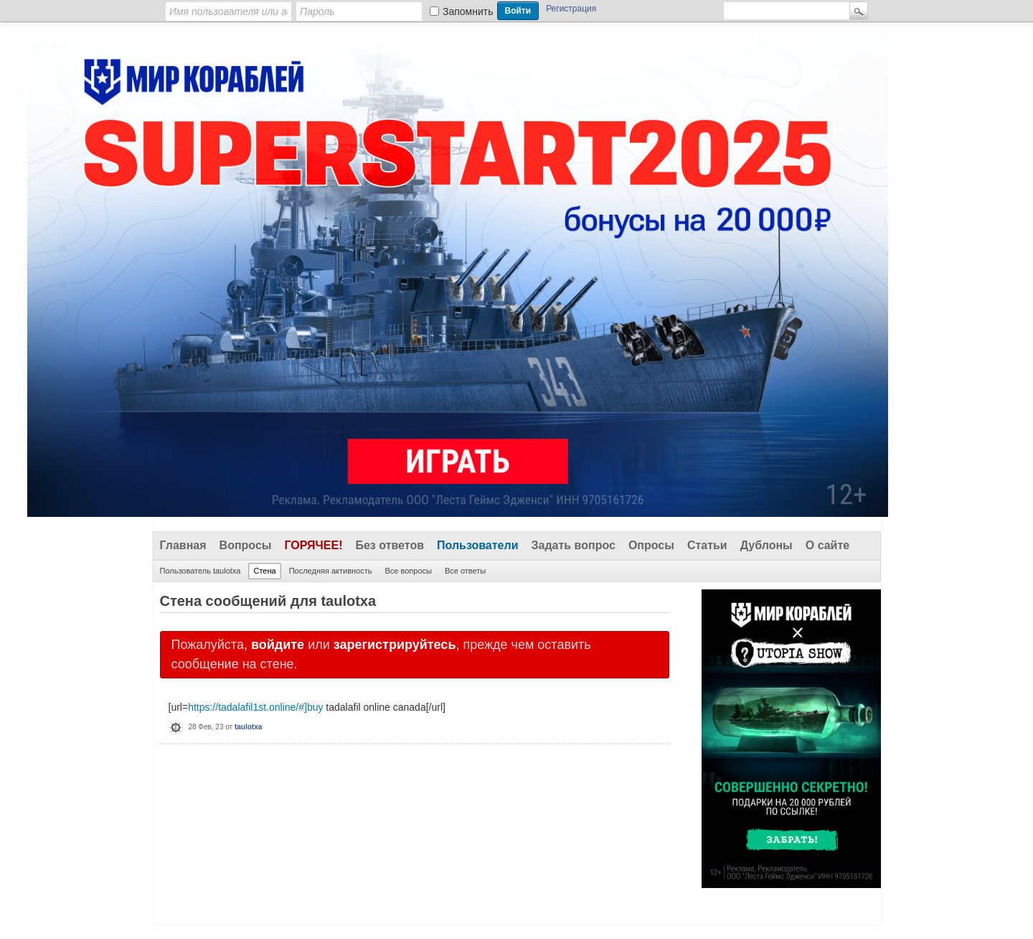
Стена (264, 570)
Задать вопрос (573, 545)
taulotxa (248, 727)
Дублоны (766, 545)
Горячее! (313, 545)
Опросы (651, 545)
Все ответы (465, 570)
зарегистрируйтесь (395, 644)
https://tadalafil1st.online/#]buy (255, 707)
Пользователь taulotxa (200, 570)
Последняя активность (330, 570)
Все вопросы (408, 570)
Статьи (707, 545)
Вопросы (246, 545)
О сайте (827, 545)
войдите (277, 644)
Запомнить (468, 11)
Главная (183, 545)
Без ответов (389, 545)
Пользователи (477, 545)
